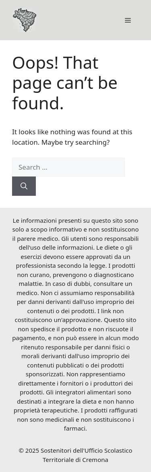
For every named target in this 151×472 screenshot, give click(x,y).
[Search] (24, 186)
